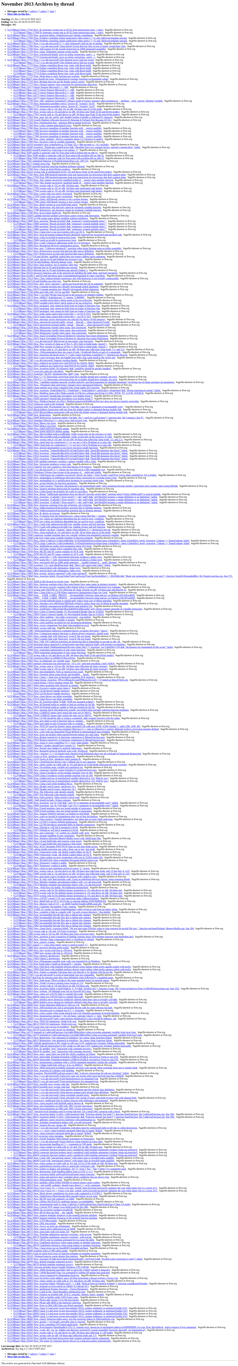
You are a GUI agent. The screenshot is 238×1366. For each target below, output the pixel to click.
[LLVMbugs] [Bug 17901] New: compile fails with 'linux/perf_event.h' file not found (49, 636)
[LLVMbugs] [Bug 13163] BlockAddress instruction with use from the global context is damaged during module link (64, 409)
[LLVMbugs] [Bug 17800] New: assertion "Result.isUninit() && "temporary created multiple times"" (57, 221)
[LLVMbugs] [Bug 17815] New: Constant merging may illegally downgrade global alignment (53, 286)
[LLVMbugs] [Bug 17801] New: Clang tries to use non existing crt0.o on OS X (46, 232)
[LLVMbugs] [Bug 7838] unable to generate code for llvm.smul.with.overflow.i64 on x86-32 (52, 152)
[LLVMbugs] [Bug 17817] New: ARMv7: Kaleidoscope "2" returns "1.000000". (46, 297)
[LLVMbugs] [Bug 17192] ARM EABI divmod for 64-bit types (38, 581)
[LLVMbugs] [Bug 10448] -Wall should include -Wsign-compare (39, 800)
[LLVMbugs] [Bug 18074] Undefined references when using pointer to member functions (57, 1245)
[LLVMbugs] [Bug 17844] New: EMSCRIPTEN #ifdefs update (38, 428)
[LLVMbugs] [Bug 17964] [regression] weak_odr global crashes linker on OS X (52, 854)
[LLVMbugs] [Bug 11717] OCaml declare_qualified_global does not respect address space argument (56, 256)
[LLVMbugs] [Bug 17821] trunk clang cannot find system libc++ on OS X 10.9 (52, 316)
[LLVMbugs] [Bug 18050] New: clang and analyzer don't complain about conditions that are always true (58, 1177)
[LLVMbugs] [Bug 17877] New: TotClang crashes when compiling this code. (45, 548)
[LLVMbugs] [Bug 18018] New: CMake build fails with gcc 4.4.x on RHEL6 (45, 1065)
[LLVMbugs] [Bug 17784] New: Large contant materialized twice (39, 125)
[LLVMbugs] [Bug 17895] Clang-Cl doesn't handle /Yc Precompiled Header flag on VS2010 (58, 614)
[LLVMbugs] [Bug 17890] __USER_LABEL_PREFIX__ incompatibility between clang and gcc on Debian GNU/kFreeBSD (74, 598)
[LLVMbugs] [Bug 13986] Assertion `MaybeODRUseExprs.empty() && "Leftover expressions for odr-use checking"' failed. (68, 1073)
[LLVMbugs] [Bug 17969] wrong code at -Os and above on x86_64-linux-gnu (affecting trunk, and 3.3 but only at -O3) (71, 874)
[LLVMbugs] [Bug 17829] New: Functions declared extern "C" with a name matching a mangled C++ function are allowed (67, 355)
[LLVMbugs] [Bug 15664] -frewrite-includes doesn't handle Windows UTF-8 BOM (48, 1267)
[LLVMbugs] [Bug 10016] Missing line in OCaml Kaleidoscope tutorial (42, 267)
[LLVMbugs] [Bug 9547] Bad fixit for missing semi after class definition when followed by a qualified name (60, 977)
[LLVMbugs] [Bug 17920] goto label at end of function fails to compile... (49, 723)
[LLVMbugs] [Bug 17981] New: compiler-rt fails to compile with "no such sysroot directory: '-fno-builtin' (59, 912)
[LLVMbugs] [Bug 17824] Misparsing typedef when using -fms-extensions (50, 330)
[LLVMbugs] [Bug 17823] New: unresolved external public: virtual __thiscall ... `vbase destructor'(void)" (59, 322)
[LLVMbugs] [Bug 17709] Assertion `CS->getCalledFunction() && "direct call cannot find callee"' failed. (59, 565)
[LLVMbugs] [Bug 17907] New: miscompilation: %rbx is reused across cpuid (45, 671)
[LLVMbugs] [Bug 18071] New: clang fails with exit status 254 (38, 1231)
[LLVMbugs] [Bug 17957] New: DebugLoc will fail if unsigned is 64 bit (43, 827)
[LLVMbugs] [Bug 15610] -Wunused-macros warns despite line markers (43, 1256)
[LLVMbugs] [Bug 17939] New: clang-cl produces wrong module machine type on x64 (50, 772)
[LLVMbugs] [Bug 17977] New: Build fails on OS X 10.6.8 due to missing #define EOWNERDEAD (57, 901)
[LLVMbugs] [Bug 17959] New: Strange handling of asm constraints (41, 835)
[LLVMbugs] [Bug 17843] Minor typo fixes (35, 426)
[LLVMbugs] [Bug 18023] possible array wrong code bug (41, 1087)
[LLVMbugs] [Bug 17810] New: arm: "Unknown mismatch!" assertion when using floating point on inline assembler (64, 248)
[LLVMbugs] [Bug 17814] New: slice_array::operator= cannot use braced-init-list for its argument (55, 284)
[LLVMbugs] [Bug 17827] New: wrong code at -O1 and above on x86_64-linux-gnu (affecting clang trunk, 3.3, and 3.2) (66, 349)
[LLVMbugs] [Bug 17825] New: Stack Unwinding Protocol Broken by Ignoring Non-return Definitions (58, 335)
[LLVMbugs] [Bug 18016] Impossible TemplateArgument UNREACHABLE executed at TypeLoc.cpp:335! (66, 1059)
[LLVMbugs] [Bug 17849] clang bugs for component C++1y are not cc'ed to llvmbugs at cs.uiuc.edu (62, 445)
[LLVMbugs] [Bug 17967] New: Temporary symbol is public (37, 863)
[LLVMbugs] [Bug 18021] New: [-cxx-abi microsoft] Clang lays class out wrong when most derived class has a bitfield (65, 1076)
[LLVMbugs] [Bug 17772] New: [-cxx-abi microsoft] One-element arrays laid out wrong (50, 60)
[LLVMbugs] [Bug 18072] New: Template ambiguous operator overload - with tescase (49, 1234)
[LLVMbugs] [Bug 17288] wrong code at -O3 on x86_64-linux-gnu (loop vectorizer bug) (51, 934)
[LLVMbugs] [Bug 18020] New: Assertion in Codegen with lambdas (41, 1070)
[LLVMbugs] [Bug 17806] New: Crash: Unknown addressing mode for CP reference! (49, 243)
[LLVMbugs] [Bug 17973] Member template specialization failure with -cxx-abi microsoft (57, 884)
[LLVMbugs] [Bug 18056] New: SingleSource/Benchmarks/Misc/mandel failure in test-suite (52, 1196)
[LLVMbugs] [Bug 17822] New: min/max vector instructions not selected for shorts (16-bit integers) (56, 319)
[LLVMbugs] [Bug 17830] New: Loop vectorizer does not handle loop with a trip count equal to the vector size (61, 357)
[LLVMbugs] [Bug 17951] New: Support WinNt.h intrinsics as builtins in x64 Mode (48, 813)
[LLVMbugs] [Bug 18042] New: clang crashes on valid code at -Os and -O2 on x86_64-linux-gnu (55, 1147)
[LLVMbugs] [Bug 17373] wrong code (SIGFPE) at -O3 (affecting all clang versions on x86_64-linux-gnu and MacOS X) (67, 589)
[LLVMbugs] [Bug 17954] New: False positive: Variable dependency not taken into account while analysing (60, 819)
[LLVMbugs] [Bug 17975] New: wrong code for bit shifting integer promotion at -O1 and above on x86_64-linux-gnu (65, 890)
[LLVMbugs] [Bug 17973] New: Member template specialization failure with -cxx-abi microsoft (54, 882)
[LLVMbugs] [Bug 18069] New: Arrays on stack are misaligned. (39, 1226)
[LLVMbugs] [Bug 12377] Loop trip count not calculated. (35, 371)
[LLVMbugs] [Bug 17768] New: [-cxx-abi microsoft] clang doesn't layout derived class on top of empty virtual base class (66, 46)
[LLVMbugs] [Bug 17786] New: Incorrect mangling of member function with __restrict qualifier (54, 128)
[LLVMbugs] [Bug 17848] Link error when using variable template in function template (50, 538)
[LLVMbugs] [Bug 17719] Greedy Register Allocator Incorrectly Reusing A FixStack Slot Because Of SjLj (59, 120)
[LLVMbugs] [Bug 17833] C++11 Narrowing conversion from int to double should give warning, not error (65, 379)
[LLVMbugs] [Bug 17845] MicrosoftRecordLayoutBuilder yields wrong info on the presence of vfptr (63, 437)
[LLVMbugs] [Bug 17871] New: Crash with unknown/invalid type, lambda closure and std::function (56, 524)
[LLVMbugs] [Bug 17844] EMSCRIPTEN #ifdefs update (41, 431)
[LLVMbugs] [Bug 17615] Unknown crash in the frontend (36, 404)
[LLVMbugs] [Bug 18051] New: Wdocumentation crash (35, 1179)
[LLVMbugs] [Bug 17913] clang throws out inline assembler (43, 699)
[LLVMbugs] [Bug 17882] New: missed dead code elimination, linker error (44, 568)
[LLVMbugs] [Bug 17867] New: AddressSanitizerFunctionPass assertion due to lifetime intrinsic (54, 508)
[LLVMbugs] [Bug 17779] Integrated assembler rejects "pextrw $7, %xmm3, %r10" (54, 106)
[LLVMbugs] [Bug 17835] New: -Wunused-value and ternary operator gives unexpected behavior (55, 385)
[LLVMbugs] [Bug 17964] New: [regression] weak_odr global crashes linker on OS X (49, 852)
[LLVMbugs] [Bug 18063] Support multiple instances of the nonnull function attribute (55, 1218)
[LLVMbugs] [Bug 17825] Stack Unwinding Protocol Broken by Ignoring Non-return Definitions (61, 338)
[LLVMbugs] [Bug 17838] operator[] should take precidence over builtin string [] (53, 398)
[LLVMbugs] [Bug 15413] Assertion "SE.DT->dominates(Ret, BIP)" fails (43, 374)
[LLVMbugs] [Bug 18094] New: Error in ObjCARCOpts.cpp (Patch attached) (45, 1305)
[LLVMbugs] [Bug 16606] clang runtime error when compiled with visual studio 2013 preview (53, 387)
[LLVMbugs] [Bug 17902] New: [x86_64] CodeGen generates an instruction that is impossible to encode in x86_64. (64, 641)
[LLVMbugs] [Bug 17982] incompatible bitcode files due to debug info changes (52, 917)
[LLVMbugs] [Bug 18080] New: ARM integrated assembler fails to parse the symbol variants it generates (59, 1270)
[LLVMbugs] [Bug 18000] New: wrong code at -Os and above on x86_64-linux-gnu (48, 986)
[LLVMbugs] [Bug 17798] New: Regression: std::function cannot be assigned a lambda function (54, 207)
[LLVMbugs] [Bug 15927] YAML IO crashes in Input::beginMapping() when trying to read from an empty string (62, 909)
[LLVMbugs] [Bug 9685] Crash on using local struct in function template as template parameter (54, 1253)
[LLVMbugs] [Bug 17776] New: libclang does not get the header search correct (46, 81)
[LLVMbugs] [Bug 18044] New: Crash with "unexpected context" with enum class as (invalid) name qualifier (61, 1158)
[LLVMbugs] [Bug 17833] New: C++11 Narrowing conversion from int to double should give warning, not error (62, 376)
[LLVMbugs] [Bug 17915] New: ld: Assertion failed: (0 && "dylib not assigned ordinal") (51, 701)
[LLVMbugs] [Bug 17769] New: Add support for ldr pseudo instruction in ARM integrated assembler (57, 49)
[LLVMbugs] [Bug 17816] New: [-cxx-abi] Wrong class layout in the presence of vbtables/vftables (55, 294)
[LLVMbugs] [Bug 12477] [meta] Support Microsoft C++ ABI (38, 87)
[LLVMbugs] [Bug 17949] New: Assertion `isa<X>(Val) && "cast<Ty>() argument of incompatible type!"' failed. (63, 803)
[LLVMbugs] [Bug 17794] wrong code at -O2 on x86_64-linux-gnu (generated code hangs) (58, 188)
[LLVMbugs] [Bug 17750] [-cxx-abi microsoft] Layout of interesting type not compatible (51, 975)
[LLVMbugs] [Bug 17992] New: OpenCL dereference (33, 955)
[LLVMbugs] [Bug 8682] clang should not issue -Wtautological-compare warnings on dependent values (58, 79)
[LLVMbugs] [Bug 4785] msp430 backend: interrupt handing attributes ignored (46, 166)
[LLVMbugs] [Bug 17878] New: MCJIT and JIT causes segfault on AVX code (45, 551)
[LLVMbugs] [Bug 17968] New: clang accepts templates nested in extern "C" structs (48, 868)
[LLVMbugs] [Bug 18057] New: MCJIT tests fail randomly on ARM (41, 1199)
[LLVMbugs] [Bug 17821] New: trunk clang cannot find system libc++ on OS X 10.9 (49, 314)
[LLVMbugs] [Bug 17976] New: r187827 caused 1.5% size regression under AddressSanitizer (53, 898)
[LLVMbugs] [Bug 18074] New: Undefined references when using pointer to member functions (54, 1242)
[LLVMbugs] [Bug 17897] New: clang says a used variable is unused (41, 620)
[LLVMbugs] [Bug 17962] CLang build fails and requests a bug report (47, 843)
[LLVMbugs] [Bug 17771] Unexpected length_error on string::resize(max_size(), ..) (54, 57)
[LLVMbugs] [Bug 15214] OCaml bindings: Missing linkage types (40, 262)
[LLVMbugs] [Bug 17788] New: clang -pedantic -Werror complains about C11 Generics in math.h (55, 139)
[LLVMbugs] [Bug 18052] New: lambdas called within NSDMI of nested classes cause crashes (53, 1182)
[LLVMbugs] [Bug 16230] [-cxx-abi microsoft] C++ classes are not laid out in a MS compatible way (56, 469)
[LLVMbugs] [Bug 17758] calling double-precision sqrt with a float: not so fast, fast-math (51, 849)
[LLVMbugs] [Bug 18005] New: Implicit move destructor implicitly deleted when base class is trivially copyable (62, 999)
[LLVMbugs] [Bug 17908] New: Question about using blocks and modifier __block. (48, 674)
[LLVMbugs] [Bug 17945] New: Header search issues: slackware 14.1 (41, 786)
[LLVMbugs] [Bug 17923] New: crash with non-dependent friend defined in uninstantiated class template (59, 731)
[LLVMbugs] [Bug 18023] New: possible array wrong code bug (38, 1084)
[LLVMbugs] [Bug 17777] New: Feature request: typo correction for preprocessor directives (52, 84)
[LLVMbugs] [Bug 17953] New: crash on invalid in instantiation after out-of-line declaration (52, 816)
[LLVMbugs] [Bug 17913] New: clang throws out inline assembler (40, 696)
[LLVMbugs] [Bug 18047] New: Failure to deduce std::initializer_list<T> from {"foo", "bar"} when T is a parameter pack (67, 1169)
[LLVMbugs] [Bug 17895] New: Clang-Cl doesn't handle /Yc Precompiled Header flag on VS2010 (55, 611)
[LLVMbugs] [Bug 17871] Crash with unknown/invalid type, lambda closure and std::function (59, 527)
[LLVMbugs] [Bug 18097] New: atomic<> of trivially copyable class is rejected (46, 1321)
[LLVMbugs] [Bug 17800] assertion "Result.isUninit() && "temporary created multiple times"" (60, 223)
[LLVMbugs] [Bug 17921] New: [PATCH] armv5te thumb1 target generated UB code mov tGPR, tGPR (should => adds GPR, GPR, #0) (74, 726)
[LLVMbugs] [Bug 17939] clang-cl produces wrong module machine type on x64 (53, 775)
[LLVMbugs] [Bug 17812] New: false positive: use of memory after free (42, 264)
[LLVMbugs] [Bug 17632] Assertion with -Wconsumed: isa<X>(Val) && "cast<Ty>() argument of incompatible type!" (65, 406)
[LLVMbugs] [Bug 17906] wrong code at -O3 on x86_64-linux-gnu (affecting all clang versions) (60, 669)
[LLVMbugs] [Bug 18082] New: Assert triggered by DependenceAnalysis (43, 1275)
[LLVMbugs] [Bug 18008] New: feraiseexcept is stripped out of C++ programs (46, 1010)
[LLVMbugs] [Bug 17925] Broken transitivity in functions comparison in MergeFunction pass (59, 740)
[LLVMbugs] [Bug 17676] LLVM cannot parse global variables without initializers (48, 218)
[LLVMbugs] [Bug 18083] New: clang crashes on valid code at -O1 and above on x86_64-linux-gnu (56, 1281)
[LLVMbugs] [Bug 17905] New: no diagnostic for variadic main (39, 660)
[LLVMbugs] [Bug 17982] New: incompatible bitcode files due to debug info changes (49, 914)
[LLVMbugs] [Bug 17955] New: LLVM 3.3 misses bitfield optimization (42, 822)
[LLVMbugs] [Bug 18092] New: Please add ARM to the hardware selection (44, 1302)
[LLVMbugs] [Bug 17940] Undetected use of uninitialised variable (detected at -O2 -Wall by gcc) (61, 781)
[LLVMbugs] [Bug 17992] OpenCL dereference (37, 958)
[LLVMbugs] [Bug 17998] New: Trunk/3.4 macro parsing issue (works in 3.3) (45, 983)
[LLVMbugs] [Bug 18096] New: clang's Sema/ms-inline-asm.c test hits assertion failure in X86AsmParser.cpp (61, 1319)
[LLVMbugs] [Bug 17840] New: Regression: (29, 415)
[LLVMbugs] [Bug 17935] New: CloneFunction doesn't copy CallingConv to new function (51, 762)
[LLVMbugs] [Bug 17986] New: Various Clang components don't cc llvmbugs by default (50, 939)
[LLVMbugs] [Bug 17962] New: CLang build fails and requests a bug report (44, 841)
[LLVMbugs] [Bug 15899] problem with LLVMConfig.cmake (37, 1250)
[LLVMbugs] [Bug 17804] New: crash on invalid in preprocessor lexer (42, 237)
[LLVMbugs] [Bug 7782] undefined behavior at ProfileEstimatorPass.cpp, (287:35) (48, 161)
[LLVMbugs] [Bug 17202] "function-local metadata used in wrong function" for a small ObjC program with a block (64, 1111)
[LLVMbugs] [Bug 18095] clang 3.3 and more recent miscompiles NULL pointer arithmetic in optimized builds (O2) (70, 1311)
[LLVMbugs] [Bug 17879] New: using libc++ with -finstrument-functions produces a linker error (54, 557)
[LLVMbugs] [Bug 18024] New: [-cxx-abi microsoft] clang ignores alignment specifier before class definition (61, 1089)
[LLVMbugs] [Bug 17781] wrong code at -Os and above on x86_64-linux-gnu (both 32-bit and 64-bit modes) (66, 114)
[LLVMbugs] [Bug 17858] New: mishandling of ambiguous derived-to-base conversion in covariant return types (62, 477)
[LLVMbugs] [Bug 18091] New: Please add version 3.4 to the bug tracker (43, 1300)
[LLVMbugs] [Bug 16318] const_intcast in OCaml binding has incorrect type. (45, 259)
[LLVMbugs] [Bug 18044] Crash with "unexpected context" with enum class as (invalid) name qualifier (64, 1160)
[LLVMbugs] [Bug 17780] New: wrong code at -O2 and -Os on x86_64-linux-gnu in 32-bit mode (55, 109)
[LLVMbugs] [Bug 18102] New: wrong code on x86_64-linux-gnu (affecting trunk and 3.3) (52, 1335)
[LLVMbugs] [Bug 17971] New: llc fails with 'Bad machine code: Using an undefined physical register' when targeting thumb (69, 879)
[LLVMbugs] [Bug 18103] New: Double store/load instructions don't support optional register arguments (58, 1338)
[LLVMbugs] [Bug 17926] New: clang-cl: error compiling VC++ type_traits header (48, 742)
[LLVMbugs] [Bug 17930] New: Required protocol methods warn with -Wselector (47, 751)
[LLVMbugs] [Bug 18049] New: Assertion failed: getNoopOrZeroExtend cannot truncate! (51, 1174)
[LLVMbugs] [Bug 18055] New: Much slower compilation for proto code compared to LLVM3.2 (54, 1193)
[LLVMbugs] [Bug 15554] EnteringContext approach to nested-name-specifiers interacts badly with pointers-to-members (66, 644)
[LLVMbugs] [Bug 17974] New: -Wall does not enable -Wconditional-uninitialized (48, 887)
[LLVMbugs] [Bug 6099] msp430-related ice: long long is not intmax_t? (42, 150)
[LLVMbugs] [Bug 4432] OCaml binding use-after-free (34, 281)
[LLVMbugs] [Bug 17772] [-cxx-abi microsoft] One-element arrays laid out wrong (53, 62)
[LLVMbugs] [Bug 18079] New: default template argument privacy (40, 1261)
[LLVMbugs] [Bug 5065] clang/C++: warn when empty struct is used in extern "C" (48, 945)
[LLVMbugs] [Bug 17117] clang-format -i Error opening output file (40, 682)
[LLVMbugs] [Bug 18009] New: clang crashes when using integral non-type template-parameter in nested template (63, 1013)
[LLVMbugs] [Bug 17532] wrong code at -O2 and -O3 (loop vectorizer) (42, 931)
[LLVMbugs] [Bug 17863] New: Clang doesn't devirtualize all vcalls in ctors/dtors (47, 491)
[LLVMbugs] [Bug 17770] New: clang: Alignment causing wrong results (43, 51)
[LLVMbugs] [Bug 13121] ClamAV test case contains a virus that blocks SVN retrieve (49, 467)
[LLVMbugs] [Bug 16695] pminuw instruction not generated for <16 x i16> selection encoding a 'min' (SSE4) (61, 663)
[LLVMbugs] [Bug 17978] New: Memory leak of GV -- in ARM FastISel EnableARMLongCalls (54, 904)
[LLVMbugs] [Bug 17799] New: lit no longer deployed (34, 213)
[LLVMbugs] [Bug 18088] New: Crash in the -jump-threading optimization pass (46, 1291)
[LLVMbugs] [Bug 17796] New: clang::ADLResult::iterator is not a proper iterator (47, 199)
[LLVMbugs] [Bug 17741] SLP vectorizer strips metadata (35, 1136)
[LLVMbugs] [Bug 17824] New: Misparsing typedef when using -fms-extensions (47, 327)
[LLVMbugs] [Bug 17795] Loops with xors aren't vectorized (43, 196)
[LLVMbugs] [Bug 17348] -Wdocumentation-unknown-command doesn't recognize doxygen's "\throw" (58, 630)
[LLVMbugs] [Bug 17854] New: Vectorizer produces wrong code (39, 464)
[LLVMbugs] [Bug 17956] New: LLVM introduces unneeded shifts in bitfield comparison (51, 824)
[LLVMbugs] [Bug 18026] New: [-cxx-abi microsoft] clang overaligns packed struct (48, 1095)
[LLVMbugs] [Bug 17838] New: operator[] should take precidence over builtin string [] (50, 396)
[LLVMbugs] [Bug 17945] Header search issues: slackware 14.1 (44, 789)
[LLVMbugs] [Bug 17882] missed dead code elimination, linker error (47, 570)
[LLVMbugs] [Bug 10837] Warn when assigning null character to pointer (43, 685)
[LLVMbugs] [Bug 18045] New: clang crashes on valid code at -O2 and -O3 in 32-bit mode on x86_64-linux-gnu (62, 1163)
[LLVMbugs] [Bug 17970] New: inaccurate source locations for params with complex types (52, 876)
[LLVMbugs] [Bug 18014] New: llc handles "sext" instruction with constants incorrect (49, 1048)
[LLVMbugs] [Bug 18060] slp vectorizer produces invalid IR (43, 1209)
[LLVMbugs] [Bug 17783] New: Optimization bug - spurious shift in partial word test (49, 122)
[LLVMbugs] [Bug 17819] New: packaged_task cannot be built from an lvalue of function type (53, 305)
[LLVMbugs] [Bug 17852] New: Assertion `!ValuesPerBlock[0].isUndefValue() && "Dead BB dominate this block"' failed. (67, 450)
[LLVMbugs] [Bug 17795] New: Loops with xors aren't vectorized (40, 193)
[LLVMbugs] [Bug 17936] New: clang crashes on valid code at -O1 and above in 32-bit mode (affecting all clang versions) (67, 764)
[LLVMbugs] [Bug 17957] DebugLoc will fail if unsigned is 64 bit (46, 830)
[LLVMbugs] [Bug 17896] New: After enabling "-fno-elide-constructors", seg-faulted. (49, 617)
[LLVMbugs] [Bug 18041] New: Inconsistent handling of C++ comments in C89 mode (49, 1144)
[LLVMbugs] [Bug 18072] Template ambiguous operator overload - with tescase (52, 1237)
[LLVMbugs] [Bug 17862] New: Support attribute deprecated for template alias (46, 488)
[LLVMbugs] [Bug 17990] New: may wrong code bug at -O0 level (40, 950)
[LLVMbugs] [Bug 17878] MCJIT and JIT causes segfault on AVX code (48, 554)
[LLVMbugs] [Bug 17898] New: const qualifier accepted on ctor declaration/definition (49, 622)
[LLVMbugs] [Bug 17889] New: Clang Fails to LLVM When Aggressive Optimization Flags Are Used (57, 592)
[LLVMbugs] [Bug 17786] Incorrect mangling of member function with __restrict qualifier (57, 131)
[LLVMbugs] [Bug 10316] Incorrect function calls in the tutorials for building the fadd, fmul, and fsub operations (62, 273)
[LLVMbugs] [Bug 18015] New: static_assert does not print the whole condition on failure (51, 1054)
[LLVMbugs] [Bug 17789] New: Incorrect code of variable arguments (41, 142)
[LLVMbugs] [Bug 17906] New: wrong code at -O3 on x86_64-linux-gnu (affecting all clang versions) (57, 666)
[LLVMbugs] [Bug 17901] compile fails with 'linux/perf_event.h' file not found (52, 639)
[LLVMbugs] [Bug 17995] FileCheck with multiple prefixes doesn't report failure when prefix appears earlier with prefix (72, 969)
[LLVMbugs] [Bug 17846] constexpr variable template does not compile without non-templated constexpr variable (63, 535)
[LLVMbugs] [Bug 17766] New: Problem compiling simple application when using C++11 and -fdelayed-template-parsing (67, 38)
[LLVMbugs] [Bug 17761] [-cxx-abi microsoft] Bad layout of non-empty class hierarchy (50, 341)
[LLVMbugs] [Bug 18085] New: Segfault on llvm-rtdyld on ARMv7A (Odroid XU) (48, 1286)
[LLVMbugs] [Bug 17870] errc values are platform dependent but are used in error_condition (59, 521)
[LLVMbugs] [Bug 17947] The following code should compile (44, 794)
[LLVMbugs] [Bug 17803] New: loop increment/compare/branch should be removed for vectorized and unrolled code (64, 234)
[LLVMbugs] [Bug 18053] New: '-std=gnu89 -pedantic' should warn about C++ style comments (54, 1185)
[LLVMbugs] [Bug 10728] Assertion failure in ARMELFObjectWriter (41, 658)
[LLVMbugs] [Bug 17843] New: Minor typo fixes (31, 423)
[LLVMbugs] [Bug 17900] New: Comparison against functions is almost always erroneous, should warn (58, 633)
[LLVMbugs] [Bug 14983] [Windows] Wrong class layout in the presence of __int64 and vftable (54, 472)
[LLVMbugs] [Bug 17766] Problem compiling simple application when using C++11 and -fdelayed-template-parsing (70, 40)
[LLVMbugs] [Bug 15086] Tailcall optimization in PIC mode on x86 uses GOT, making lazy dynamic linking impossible (66, 1043)
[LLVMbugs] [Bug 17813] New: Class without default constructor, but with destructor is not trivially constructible (63, 278)
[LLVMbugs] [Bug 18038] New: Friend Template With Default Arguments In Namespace (51, 1138)
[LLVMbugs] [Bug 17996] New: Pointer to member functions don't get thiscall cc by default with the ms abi (60, 972)
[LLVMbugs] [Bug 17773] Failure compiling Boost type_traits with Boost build (52, 68)
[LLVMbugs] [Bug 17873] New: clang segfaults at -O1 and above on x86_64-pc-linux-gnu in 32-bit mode (59, 532)
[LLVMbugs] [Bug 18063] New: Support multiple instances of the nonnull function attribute (52, 1215)
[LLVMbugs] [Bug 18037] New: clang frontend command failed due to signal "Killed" (49, 1133)
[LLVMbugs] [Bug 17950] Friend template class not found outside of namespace (53, 811)
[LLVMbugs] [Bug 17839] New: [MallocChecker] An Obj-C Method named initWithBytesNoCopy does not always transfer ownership (73, 401)
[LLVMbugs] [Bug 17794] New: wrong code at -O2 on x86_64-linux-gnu (43, 185)
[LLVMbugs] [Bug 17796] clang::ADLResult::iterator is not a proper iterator (51, 202)
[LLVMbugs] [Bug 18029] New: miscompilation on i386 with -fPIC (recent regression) (50, 1106)
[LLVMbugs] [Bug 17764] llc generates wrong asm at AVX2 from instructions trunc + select (58, 32)
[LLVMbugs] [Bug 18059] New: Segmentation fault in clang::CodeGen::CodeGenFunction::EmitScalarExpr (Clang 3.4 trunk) (69, 1204)
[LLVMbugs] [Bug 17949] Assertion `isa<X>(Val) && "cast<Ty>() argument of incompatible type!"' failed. (66, 805)
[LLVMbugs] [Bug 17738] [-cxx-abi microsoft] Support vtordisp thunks (42, 360)
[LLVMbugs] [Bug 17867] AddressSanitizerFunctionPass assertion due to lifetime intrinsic (57, 510)
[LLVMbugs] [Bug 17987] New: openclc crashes (31, 942)
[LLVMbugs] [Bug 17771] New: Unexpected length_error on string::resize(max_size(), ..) (51, 54)
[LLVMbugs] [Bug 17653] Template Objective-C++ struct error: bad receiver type (47, 420)
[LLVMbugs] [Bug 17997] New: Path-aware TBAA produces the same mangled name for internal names (58, 980)
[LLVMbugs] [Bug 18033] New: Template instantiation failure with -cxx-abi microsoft (49, 1122)
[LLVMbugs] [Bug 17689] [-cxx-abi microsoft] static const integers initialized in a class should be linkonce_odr (62, 1018)
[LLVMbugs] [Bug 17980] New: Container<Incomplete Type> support (42, 906)
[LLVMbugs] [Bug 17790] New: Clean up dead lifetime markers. (39, 169)
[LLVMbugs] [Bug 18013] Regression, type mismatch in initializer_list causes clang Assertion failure (63, 1040)
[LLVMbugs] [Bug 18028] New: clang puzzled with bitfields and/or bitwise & (45, 1103)
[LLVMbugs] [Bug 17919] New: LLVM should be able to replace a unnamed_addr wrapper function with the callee (63, 718)
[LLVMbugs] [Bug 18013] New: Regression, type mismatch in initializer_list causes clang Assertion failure (60, 1037)
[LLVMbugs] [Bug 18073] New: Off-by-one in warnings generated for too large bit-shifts (51, 1240)
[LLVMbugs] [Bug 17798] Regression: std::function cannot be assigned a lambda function (57, 210)
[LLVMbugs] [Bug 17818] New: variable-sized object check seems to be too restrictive (50, 300)
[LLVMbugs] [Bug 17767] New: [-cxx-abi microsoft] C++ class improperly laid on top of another (55, 43)
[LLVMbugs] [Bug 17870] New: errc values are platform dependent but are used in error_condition (55, 518)
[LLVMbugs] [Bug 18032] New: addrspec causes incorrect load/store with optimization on (51, 1119)
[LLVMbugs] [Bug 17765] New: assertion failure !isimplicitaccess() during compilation (50, 35)
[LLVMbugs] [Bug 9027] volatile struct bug (29, 163)
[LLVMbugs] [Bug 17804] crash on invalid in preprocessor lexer (45, 240)
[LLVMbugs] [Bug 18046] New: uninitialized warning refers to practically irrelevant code (51, 1166)
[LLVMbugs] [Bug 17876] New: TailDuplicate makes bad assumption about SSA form (49, 546)
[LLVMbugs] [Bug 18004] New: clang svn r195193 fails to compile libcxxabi (45, 994)
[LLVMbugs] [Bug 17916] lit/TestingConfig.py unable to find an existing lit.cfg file (54, 707)
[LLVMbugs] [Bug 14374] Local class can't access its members (38, 1026)
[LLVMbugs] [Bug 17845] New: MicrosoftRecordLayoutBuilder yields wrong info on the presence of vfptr (59, 434)
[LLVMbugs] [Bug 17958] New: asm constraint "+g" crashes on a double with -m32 (48, 833)
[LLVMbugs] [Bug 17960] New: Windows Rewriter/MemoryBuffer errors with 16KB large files (54, 838)
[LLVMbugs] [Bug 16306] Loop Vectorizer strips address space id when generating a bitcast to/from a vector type (63, 1278)
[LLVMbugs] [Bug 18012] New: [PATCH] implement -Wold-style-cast (42, 1021)
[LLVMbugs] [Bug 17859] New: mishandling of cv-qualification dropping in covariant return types (55, 480)
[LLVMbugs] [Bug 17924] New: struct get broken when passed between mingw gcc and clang (53, 734)
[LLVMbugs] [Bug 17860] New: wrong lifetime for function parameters (42, 483)
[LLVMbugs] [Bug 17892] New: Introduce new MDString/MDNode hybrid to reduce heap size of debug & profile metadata (68, 603)
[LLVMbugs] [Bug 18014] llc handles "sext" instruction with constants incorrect (52, 1051)
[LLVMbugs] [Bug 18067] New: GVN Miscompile (32, 1220)
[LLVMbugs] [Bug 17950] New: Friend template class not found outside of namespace (49, 808)
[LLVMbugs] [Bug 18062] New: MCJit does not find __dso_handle (40, 1212)
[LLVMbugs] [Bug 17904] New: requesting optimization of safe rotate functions (46, 650)
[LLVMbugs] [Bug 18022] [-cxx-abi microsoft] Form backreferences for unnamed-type (56, 1081)
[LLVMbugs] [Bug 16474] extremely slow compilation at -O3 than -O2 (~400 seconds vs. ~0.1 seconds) (58, 144)
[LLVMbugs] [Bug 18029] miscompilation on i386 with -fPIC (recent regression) (53, 1108)
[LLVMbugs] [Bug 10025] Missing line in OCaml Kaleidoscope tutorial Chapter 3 (47, 270)
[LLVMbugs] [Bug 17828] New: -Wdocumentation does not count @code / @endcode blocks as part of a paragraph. (64, 352)
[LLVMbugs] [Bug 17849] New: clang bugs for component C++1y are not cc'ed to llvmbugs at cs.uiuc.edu (59, 442)
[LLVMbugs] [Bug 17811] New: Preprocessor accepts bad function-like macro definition (50, 251)
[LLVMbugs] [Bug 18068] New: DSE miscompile (32, 1223)
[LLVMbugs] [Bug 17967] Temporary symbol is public (40, 865)
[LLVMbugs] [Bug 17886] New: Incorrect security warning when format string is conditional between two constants (64, 587)
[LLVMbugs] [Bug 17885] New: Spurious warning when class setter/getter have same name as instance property (62, 584)
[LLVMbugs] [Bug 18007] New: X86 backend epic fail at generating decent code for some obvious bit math (60, 1007)
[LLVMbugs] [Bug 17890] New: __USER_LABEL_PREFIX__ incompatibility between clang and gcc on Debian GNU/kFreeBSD (71, 595)
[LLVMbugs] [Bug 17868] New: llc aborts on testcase (33, 513)
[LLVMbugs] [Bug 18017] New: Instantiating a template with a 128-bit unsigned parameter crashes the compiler (62, 1062)
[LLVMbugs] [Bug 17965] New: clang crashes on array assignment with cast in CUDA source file (55, 857)
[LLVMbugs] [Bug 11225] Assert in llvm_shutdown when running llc (41, 756)
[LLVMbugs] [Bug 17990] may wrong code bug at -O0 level (43, 953)
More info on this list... (19, 14)
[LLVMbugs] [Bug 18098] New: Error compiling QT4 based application (42, 1324)
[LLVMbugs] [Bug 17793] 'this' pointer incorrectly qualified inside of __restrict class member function (63, 182)
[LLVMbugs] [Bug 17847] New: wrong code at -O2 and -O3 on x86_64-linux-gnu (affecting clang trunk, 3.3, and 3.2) (65, 439)
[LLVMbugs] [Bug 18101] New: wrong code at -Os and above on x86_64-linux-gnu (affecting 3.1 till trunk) (60, 1332)
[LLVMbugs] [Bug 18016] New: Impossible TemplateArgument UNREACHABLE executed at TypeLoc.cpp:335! (63, 1057)
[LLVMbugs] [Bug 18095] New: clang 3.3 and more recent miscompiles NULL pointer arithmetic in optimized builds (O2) (67, 1308)
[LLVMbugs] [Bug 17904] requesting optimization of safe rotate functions (49, 652)
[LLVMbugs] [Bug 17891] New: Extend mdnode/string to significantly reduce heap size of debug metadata (59, 600)
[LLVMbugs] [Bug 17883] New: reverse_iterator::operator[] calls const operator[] (47, 573)
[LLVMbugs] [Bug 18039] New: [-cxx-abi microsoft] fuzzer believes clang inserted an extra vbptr (55, 1141)
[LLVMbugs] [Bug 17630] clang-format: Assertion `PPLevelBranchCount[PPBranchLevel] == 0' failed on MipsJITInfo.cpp (68, 680)
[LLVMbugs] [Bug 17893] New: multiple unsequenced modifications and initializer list (50, 606)
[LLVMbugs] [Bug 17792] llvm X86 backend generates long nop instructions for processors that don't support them (69, 177)
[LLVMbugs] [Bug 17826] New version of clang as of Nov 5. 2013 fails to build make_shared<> (60, 346)
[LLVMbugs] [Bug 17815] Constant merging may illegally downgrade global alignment (56, 289)
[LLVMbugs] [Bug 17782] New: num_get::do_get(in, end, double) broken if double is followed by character (60, 117)
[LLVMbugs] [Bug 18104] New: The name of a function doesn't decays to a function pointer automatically (59, 1341)
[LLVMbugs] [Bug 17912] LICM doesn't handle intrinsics (41, 693)
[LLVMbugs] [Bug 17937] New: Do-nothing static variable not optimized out (45, 767)
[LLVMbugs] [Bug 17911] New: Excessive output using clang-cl (39, 688)
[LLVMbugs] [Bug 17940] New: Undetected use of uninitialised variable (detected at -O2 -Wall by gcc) (58, 778)
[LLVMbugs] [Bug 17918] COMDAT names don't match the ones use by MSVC (52, 715)
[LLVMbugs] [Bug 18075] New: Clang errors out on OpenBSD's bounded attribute (48, 1248)
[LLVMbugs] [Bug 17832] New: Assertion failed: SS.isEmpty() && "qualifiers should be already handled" (59, 368)
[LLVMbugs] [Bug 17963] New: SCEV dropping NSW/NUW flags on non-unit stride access (52, 846)
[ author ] (43, 11)
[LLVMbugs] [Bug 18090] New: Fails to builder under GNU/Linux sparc (43, 1297)
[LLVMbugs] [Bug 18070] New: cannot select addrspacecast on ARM (41, 1229)
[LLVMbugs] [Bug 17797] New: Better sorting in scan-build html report (42, 204)
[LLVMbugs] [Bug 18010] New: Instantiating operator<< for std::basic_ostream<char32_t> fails (54, 1016)
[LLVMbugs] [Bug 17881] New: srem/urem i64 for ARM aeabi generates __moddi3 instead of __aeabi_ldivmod (62, 562)
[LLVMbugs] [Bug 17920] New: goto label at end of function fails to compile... (46, 721)
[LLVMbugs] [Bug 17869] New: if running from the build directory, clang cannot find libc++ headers (57, 516)
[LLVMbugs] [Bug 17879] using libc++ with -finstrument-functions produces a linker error (58, 559)
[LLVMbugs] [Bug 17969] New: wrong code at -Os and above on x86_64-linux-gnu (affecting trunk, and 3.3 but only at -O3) (68, 871)
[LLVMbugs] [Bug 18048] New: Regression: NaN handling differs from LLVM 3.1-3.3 (50, 1171)
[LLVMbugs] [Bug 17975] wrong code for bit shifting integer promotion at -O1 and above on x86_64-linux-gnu (68, 893)
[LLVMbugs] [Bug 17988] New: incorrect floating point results (38, 947)
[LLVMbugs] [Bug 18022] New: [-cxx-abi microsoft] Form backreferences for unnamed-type (53, 1078)
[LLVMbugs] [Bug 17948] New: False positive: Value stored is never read (43, 797)
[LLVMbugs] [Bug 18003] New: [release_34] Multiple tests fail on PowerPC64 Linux (49, 991)
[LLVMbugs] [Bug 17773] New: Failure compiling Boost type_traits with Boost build (49, 65)
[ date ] (52, 11)
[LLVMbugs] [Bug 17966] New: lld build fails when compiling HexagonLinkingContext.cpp (52, 860)
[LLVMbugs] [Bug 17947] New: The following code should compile (41, 792)
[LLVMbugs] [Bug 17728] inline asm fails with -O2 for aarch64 (38, 292)
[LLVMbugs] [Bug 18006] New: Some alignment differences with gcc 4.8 (43, 1005)
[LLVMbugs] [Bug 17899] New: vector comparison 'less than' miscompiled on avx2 (48, 625)
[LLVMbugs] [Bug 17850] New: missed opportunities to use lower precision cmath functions (53, 447)
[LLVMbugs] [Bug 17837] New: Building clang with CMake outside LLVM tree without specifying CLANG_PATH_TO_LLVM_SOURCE (75, 393)
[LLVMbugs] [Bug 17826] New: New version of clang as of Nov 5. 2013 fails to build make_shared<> (57, 344)
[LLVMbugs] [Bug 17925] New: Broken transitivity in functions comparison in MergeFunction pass (56, 737)
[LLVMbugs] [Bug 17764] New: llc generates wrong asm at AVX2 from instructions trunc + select (55, 30)
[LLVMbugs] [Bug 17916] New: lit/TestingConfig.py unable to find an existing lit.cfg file (51, 704)
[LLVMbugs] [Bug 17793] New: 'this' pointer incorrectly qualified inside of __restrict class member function (60, 180)
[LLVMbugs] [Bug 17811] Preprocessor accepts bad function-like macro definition (54, 254)
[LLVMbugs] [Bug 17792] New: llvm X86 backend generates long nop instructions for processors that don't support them (66, 174)
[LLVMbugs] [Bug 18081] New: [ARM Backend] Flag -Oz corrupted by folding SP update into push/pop (58, 1272)
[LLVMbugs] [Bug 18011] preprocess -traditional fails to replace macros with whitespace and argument (58, 1100)
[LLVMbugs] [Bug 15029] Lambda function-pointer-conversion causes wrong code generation (53, 215)
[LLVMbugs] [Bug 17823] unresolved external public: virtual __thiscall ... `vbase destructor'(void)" (62, 325)
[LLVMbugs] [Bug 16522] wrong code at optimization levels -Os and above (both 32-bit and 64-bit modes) (59, 172)
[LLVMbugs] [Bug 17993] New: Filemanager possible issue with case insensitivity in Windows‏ (54, 961)
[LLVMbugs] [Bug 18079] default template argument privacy (43, 1264)
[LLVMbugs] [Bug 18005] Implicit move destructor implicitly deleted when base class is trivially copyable (65, 1002)
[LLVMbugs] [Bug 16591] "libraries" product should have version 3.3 (41, 745)
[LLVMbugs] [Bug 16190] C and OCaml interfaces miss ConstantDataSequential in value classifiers (56, 275)
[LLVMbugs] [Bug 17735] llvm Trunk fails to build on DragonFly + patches (44, 964)
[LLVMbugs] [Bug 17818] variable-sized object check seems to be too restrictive (53, 303)
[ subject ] (33, 11)
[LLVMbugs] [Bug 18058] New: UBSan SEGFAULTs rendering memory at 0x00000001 (50, 1201)
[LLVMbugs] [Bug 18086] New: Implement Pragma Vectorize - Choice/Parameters (48, 1289)
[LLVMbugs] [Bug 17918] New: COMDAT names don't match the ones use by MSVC (49, 712)
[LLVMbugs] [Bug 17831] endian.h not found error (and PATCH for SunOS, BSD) (54, 365)
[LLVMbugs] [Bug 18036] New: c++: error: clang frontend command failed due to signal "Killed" (55, 1130)
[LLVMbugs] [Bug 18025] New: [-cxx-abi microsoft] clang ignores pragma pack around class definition (58, 1092)
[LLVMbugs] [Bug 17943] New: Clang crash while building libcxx (40, 783)
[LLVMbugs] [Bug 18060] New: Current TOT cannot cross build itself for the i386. (48, 1207)
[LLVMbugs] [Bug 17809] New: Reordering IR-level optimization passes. (43, 245)
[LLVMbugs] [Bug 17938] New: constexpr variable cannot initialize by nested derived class (52, 770)
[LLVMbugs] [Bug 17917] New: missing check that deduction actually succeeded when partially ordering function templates (68, 710)
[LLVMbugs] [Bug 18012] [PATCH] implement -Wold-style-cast (45, 1024)
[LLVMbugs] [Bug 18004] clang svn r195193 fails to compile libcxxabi (48, 996)
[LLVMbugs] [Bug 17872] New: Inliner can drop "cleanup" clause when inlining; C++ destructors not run (59, 529)
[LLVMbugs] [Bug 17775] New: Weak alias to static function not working (43, 76)
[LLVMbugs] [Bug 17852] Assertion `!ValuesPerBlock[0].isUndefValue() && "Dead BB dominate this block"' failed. (70, 453)
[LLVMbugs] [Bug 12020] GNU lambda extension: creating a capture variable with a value (52, 461)
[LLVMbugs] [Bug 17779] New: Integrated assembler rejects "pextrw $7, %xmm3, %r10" (51, 103)
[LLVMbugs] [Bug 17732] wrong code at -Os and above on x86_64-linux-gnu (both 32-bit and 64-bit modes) (60, 655)
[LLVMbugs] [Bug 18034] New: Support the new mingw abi (37, 1125)
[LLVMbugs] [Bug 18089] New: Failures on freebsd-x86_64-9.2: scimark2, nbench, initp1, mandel (55, 1294)
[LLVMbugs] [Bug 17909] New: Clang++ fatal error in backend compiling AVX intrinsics (51, 677)
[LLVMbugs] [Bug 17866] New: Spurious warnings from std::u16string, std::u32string (49, 505)
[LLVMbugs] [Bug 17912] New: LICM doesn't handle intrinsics (38, 691)
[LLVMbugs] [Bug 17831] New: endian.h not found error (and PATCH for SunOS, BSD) (50, 363)
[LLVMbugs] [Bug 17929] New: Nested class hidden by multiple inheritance (45, 748)
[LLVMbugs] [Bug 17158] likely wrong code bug (31, 628)
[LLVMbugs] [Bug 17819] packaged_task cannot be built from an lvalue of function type (57, 308)
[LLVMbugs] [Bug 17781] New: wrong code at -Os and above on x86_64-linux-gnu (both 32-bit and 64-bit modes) (63, 111)
